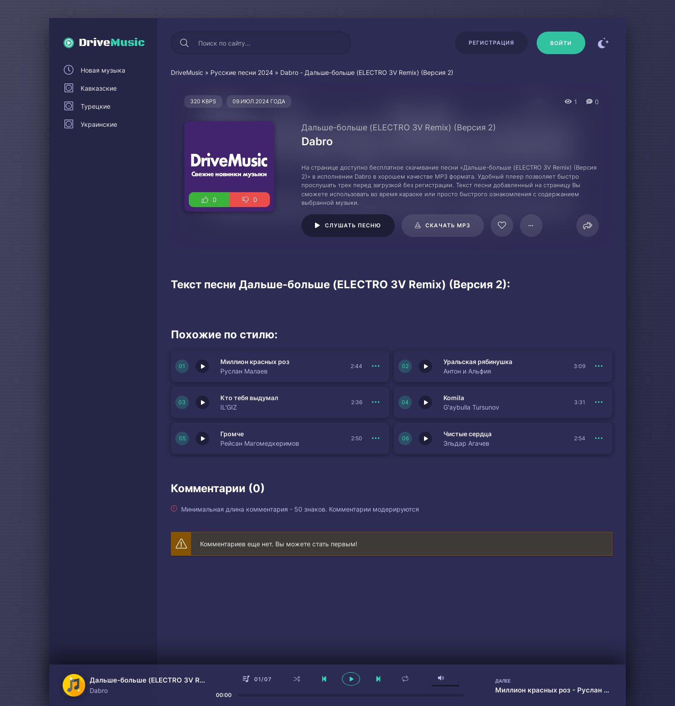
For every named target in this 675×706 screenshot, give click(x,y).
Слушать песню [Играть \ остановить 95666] (353, 225)
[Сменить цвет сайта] (603, 43)
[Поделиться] (587, 225)
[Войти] (561, 43)
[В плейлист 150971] (599, 438)
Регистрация (491, 42)
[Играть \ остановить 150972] (202, 438)
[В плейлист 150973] (599, 402)
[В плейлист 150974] (376, 402)
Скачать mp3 (447, 225)
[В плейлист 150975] (599, 366)
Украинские (99, 124)
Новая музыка (103, 70)
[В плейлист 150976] (376, 366)
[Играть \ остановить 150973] (425, 402)
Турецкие (95, 106)
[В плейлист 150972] (376, 438)
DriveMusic (187, 72)
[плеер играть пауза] (351, 679)
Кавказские (99, 88)
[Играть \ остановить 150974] (202, 402)
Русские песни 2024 (241, 72)
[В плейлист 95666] (531, 225)
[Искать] (184, 43)
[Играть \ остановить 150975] (425, 366)
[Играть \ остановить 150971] (425, 438)
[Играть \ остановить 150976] (202, 366)
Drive (112, 43)
